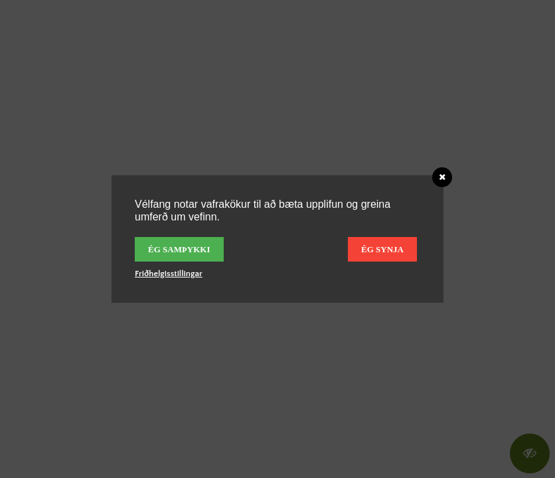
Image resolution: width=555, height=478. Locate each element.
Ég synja (382, 249)
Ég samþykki (179, 249)
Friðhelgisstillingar (168, 273)
